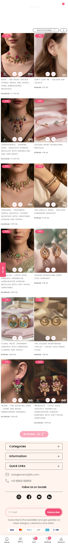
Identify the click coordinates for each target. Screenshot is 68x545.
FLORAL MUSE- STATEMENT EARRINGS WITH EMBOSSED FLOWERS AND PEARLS (14, 347)
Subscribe (53, 512)
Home (28, 23)
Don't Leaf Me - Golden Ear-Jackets (49, 81)
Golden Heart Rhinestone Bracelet (48, 146)
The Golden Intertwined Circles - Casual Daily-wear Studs (49, 347)
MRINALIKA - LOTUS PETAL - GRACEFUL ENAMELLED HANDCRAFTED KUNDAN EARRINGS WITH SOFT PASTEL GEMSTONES (48, 412)
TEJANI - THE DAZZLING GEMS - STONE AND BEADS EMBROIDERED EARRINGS (16, 409)
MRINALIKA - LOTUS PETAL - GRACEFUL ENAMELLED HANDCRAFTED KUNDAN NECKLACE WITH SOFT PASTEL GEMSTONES (15, 281)
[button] (20, 74)
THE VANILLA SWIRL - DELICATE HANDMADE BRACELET (49, 211)
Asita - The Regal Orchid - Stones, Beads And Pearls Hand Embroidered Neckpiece (15, 84)
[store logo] (34, 5)
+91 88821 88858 (18, 481)
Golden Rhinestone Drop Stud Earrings (48, 276)
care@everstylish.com (22, 474)
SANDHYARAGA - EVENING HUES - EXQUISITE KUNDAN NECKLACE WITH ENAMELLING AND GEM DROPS (15, 149)
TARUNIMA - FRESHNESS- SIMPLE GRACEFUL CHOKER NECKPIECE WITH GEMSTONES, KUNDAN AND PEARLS (16, 214)
